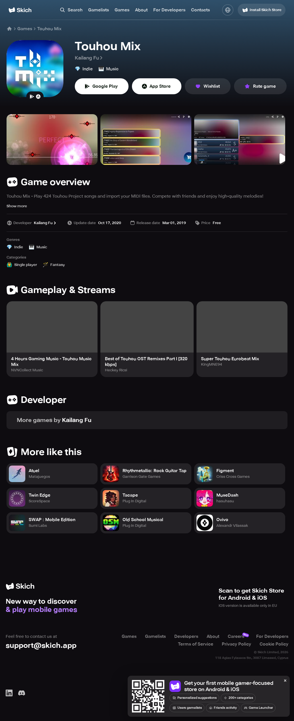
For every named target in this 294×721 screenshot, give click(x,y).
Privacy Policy (236, 643)
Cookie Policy (274, 643)
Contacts (200, 10)
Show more (17, 206)
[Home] (20, 10)
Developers (186, 636)
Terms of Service (195, 643)
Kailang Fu (89, 58)
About (141, 10)
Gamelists (98, 10)
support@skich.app (41, 645)
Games (122, 10)
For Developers (169, 10)
